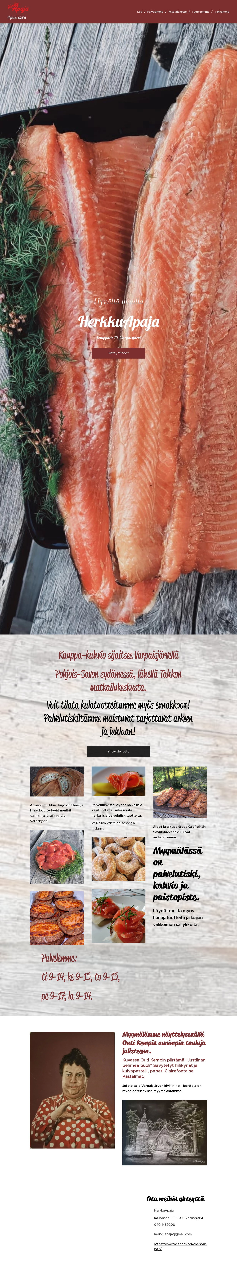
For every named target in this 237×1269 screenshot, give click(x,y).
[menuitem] (140, 12)
